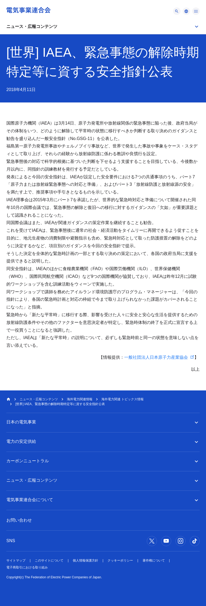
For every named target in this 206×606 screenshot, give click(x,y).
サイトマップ (15, 560)
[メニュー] (177, 11)
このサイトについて (49, 560)
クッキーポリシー (120, 560)
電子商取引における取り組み (27, 567)
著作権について (154, 560)
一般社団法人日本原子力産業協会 (156, 357)
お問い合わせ (19, 520)
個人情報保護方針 (85, 560)
